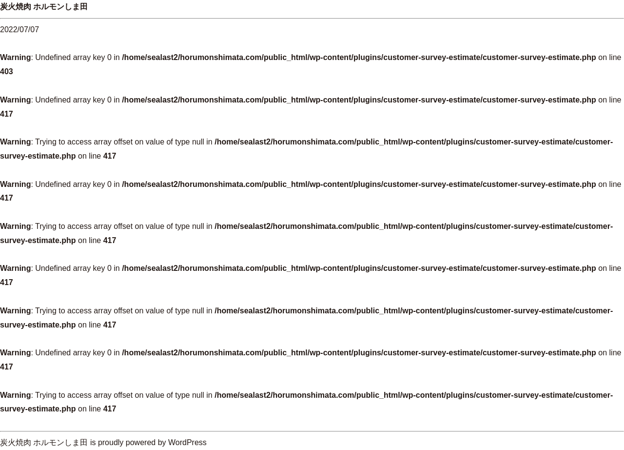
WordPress (187, 442)
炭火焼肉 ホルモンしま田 (44, 6)
